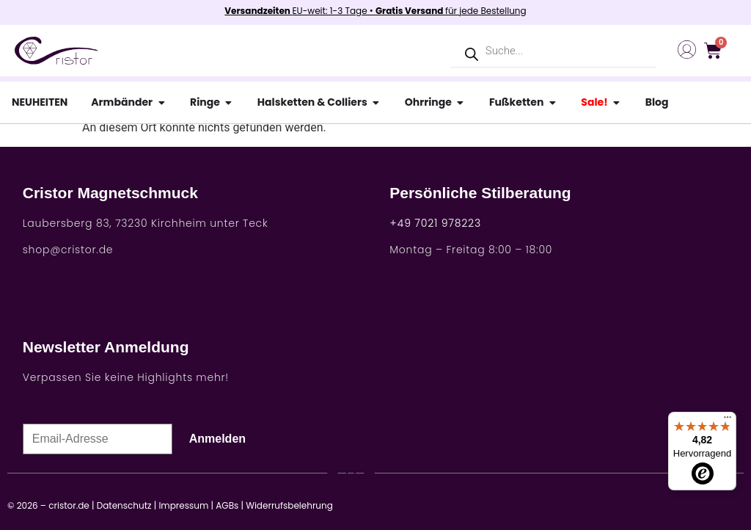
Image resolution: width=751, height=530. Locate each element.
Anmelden (217, 438)
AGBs (227, 505)
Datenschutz (124, 505)
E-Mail (37, 417)
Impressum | (185, 505)
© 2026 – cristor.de (48, 505)
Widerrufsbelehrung (289, 505)
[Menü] (727, 420)
